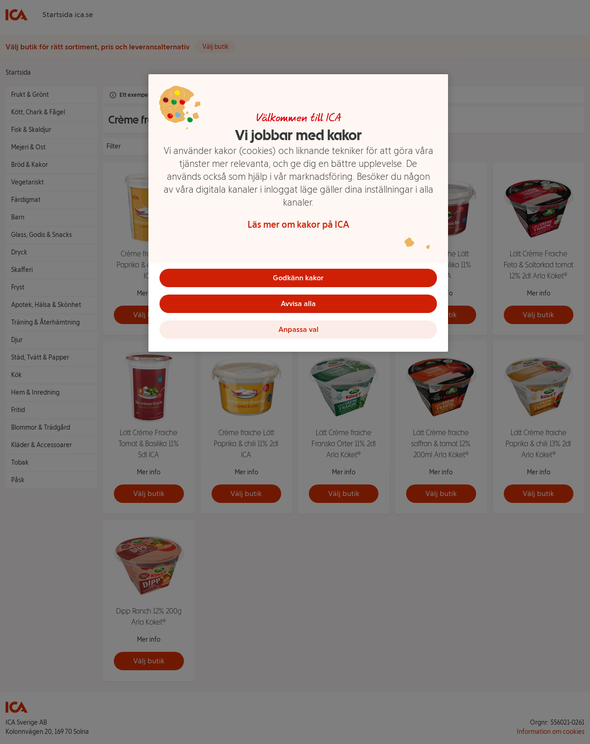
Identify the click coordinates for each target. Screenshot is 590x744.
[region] (298, 213)
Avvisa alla (298, 303)
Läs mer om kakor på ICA (298, 224)
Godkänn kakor (298, 277)
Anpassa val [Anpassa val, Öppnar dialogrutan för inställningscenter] (298, 329)
